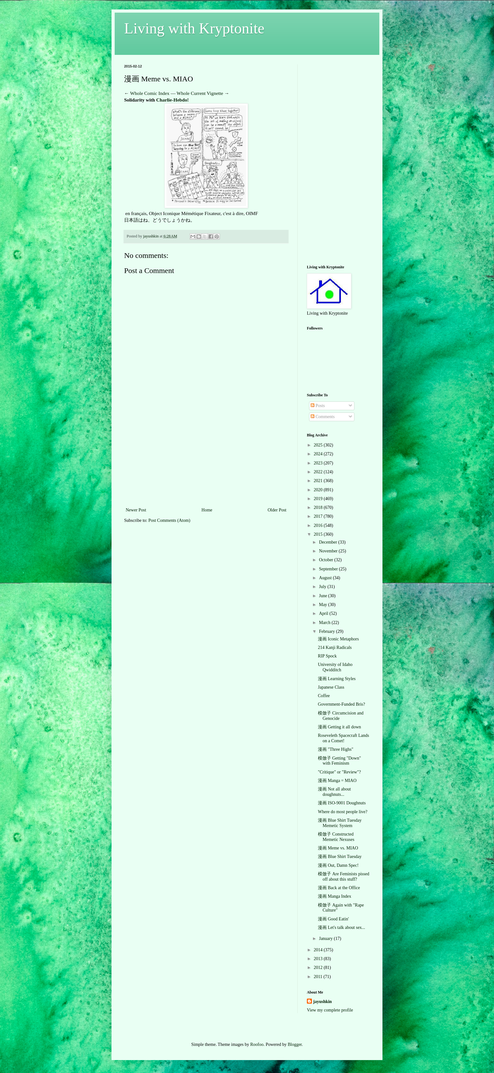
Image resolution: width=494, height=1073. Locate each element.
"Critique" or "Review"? (339, 772)
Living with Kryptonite (194, 28)
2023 (319, 463)
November (329, 551)
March (325, 622)
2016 (319, 525)
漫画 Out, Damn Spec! (338, 865)
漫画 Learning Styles (337, 678)
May (323, 604)
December (328, 542)
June (323, 595)
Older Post (277, 510)
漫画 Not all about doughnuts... (334, 792)
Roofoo (256, 1044)
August (326, 577)
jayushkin (322, 1001)
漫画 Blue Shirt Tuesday (340, 856)
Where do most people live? (342, 811)
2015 (319, 534)
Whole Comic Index (149, 93)
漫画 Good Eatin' (333, 919)
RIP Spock (327, 656)
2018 (319, 507)
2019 (319, 498)
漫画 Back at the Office (339, 887)
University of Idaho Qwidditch (335, 667)
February (327, 631)
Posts (318, 405)
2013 (319, 958)
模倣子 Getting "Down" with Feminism (339, 761)
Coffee (324, 695)
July (323, 586)
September (329, 569)
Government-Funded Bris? (341, 704)
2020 (319, 489)
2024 (319, 454)
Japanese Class (331, 687)
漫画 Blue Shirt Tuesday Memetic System (340, 823)
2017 (319, 516)
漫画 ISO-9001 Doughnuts (342, 803)
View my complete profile (330, 1010)
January (326, 938)
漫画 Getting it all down (339, 727)
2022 (319, 471)
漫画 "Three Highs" (335, 749)
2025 (319, 445)
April (324, 613)
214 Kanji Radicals (335, 647)
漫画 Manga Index (334, 896)
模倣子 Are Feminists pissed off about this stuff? (343, 877)
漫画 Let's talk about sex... (341, 927)
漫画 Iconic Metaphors (338, 639)
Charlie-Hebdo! (172, 99)
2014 (319, 950)
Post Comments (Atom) (169, 520)
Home (207, 510)
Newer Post (136, 510)
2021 (319, 480)
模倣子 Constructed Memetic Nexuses (336, 837)
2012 (319, 967)
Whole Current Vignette (200, 93)
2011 (319, 976)
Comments (323, 416)
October (326, 559)
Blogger (295, 1044)
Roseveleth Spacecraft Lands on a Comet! (343, 738)
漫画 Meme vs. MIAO (338, 848)
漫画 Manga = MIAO (337, 780)
